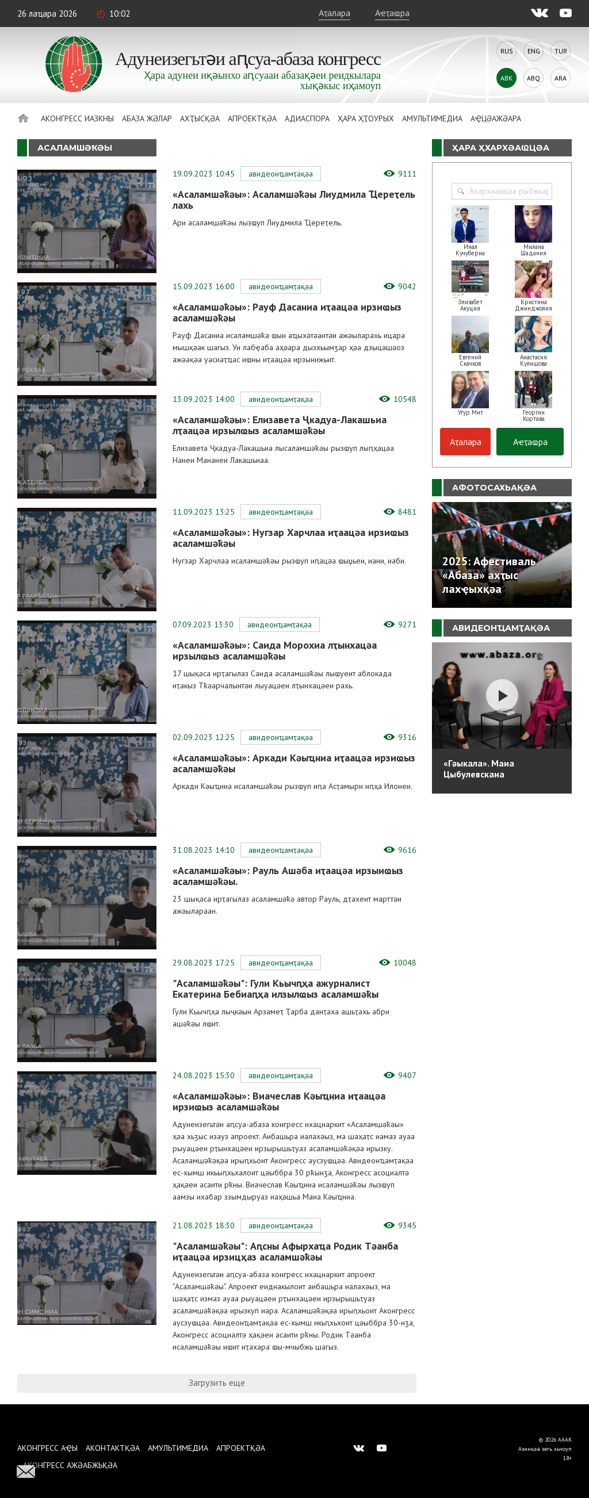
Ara (560, 78)
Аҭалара (334, 12)
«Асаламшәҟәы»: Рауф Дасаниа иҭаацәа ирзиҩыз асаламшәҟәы (287, 312)
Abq (533, 78)
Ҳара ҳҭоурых (366, 118)
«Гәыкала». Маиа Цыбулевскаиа (478, 768)
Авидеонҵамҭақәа (280, 173)
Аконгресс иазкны (77, 118)
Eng (533, 51)
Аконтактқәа (113, 1448)
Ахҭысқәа (200, 118)
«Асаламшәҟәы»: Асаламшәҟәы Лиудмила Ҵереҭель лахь (294, 199)
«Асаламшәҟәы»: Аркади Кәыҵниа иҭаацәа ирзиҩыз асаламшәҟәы (294, 763)
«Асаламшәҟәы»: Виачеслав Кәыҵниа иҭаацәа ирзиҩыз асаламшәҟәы (279, 1101)
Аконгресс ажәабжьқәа (70, 1465)
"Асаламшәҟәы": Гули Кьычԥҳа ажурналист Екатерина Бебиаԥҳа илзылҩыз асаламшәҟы (275, 988)
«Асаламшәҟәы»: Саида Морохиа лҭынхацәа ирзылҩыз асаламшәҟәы (275, 650)
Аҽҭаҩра (392, 12)
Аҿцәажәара (496, 118)
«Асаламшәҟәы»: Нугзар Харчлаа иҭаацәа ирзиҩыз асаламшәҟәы (291, 538)
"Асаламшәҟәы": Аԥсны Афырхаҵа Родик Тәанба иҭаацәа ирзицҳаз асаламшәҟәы (285, 1251)
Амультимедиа (432, 118)
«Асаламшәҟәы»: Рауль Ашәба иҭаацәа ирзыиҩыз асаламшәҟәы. (288, 876)
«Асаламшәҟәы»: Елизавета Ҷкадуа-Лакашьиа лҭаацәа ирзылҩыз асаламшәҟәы (280, 425)
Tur (560, 51)
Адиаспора (307, 118)
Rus (506, 51)
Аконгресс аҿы (47, 1448)
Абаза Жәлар (147, 118)
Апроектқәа (252, 118)
